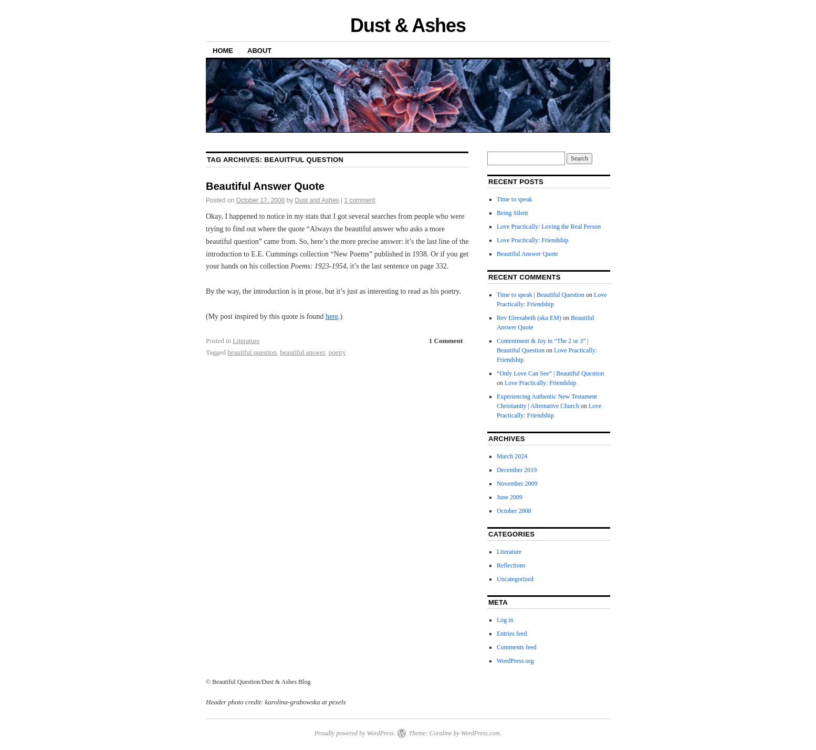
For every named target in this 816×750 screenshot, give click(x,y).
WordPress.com (480, 733)
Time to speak (514, 199)
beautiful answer (302, 352)
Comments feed (517, 647)
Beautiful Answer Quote (265, 186)
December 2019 (517, 470)
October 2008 (514, 511)
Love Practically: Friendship (533, 240)
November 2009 (517, 483)
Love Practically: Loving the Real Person (549, 226)
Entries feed (512, 633)
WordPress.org (515, 661)
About (259, 51)
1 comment (359, 200)
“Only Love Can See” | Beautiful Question (550, 373)
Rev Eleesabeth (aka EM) (529, 318)
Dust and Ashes (317, 200)
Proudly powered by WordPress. (355, 733)
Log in (505, 620)
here (332, 316)
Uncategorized (515, 579)
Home (223, 51)
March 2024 (512, 456)
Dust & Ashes (408, 25)
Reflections (511, 565)
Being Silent (512, 213)
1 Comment (446, 341)
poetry (337, 352)
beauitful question (252, 352)
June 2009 (509, 497)
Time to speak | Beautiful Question (540, 294)
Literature (246, 341)
